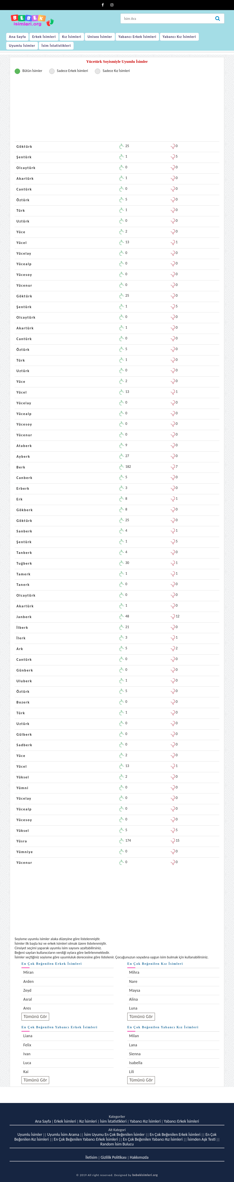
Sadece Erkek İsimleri (72, 71)
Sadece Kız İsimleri (116, 71)
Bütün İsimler (32, 71)
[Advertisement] (117, 109)
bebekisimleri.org (145, 1175)
